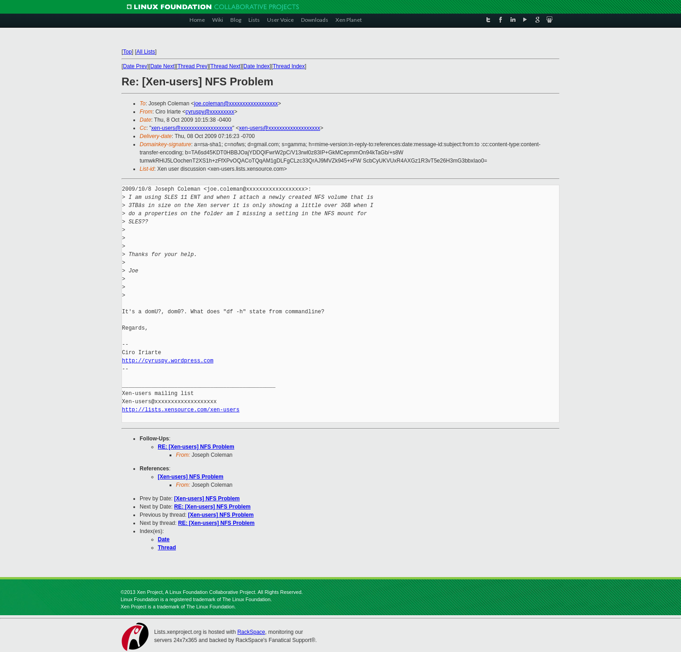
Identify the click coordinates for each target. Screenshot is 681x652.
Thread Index (289, 66)
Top (127, 52)
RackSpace (251, 632)
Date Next (162, 66)
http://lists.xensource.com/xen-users (180, 410)
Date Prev (135, 66)
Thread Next (225, 66)
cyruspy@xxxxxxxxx (209, 112)
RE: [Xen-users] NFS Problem (196, 447)
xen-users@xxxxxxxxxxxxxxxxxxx (192, 128)
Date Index (256, 66)
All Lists (145, 52)
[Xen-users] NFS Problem (191, 477)
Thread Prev (192, 66)
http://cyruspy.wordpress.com (168, 361)
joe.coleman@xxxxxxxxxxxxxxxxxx (236, 103)
